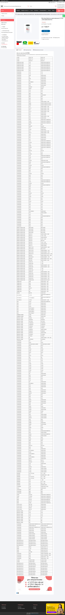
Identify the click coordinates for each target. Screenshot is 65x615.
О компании (4, 608)
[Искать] (28, 6)
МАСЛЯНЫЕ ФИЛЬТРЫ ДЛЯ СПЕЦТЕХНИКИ (42, 14)
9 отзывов (55, 0)
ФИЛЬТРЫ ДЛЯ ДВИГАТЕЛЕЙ (29, 14)
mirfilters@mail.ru (4, 44)
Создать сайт (3, 0)
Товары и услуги (24, 10)
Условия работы (43, 10)
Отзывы (2, 15)
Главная (18, 10)
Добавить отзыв (61, 2)
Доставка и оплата (21, 608)
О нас (32, 10)
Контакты (36, 10)
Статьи (49, 10)
